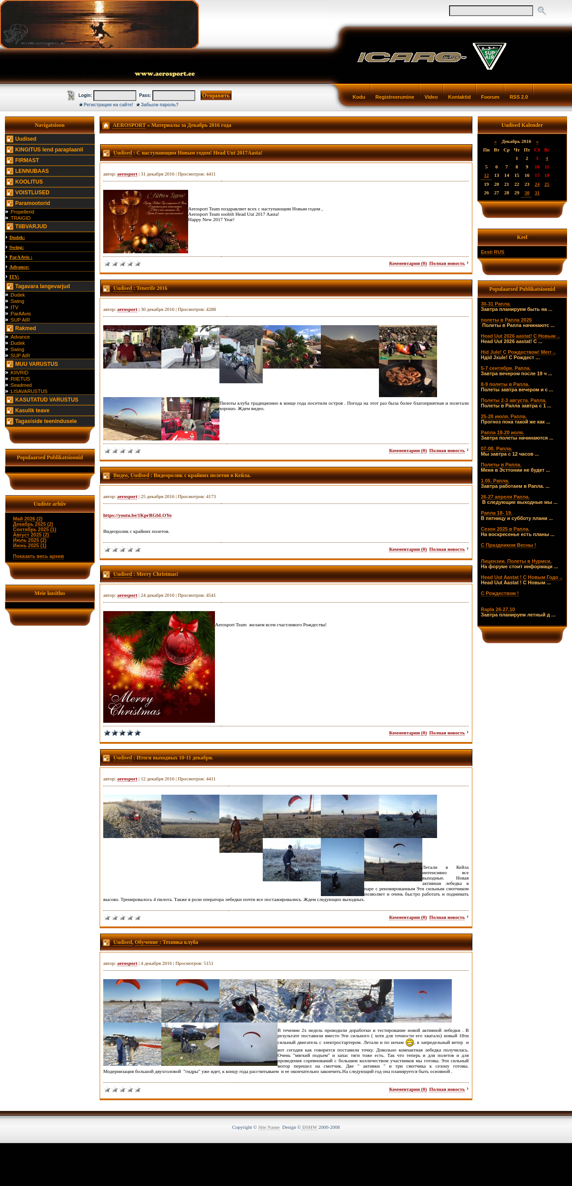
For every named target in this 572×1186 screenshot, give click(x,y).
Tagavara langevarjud (42, 286)
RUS (499, 252)
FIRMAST (27, 160)
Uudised (25, 139)
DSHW (309, 1127)
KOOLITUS (29, 182)
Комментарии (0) (408, 263)
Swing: (16, 247)
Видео (121, 475)
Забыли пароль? (160, 104)
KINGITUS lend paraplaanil (49, 150)
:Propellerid (21, 211)
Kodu (359, 97)
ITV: (14, 276)
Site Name (269, 1127)
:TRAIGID (20, 218)
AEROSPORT (129, 125)
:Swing (16, 301)
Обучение (147, 942)
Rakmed (25, 328)
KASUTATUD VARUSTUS (46, 400)
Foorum (490, 97)
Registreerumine (394, 97)
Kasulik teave (32, 410)
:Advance (19, 336)
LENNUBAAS (32, 171)
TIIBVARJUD (31, 226)
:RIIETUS (19, 378)
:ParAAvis (20, 313)
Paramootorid (32, 203)
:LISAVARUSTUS (28, 391)
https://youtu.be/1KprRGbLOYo (137, 515)
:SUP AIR (19, 320)
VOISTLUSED (32, 192)
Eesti (486, 252)
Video (431, 97)
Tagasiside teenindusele (46, 421)
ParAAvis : (20, 257)
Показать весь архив (38, 556)
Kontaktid (459, 97)
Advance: (19, 266)
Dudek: (17, 237)
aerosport (127, 173)
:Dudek (17, 295)
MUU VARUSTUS (36, 364)
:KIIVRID (19, 372)
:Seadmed (20, 385)
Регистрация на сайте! (108, 104)
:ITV (13, 307)
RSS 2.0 (518, 97)
